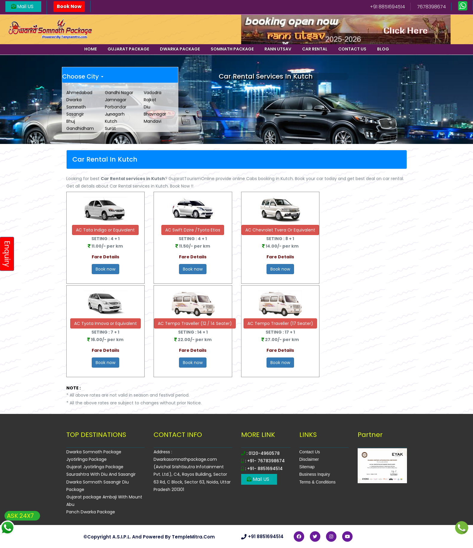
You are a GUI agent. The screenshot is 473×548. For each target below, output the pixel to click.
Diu (147, 107)
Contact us (352, 49)
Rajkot (150, 100)
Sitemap (307, 466)
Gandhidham (80, 128)
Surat (110, 128)
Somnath (76, 107)
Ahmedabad (79, 93)
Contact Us (309, 451)
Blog (383, 49)
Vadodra (152, 93)
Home (90, 49)
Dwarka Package (180, 49)
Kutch (111, 121)
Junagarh (115, 114)
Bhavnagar (155, 114)
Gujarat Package (128, 49)
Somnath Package (232, 49)
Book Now (69, 6)
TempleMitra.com (193, 537)
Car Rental (314, 49)
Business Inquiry (314, 474)
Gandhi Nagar (119, 93)
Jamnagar (115, 100)
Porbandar (115, 107)
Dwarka (74, 100)
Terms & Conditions (317, 482)
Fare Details (105, 257)
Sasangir (75, 114)
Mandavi (152, 121)
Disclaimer (309, 459)
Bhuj (70, 121)
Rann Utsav (277, 49)
